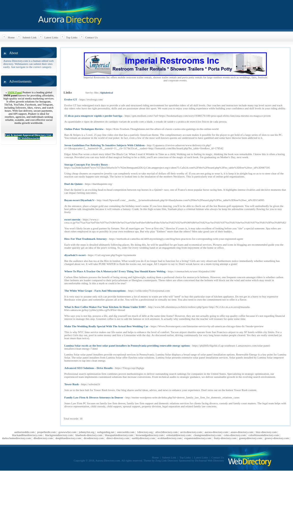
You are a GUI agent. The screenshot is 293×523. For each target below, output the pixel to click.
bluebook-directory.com (88, 435)
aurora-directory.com (216, 432)
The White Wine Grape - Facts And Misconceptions (95, 290)
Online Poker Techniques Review (84, 128)
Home (11, 37)
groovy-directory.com (277, 438)
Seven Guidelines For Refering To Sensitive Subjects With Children (104, 145)
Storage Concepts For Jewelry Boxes (86, 164)
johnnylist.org (86, 432)
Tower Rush (71, 384)
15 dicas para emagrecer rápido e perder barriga (93, 115)
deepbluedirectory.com (68, 438)
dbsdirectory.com (43, 438)
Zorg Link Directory (167, 460)
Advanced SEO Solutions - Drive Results (88, 367)
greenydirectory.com (250, 438)
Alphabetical (106, 93)
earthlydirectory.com (143, 438)
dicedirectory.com (94, 438)
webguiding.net (105, 432)
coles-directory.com (235, 435)
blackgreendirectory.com (59, 435)
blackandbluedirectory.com (27, 435)
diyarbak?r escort (75, 255)
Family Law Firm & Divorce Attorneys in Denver (93, 397)
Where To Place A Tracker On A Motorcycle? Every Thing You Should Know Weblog (114, 271)
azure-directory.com (242, 432)
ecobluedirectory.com (170, 438)
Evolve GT (70, 99)
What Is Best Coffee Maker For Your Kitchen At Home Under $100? (105, 306)
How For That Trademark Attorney (85, 238)
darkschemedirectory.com (16, 438)
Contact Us (91, 37)
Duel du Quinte (73, 183)
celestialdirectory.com (178, 435)
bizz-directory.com (266, 432)
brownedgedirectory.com (150, 435)
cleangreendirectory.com (207, 435)
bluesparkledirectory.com (119, 435)
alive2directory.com (166, 432)
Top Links (72, 37)
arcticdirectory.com (191, 432)
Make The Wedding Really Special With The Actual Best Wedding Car (106, 326)
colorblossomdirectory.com (264, 435)
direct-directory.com (117, 438)
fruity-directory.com (225, 438)
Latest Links (51, 37)
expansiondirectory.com (197, 438)
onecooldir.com (125, 432)
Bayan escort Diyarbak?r (79, 200)
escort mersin (72, 219)
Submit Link (29, 37)
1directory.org (145, 432)
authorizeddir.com (24, 432)
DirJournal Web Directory (209, 460)
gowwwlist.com (67, 432)
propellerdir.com (46, 432)
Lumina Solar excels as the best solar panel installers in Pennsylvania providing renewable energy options (127, 345)
